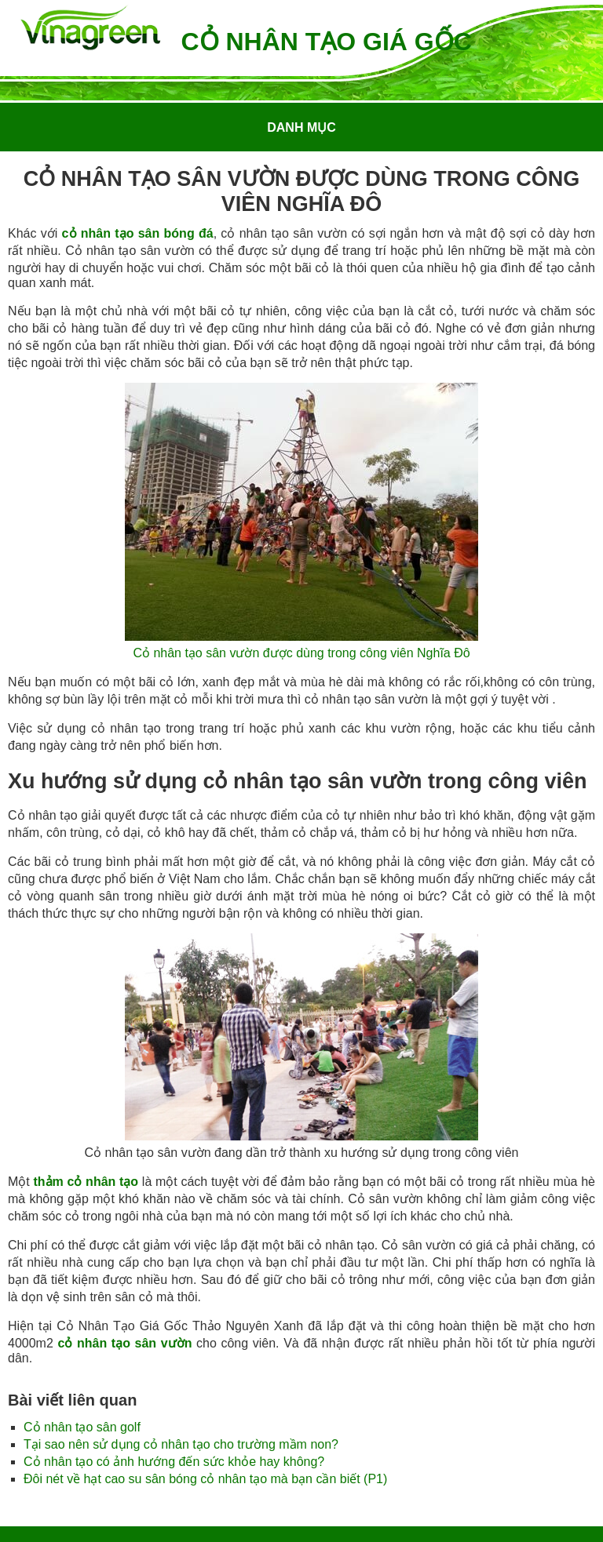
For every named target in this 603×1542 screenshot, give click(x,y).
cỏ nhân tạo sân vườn (124, 1343)
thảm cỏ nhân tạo (85, 1181)
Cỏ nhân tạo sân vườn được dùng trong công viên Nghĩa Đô (301, 653)
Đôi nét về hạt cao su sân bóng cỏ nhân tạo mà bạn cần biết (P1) (205, 1479)
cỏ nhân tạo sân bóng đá (138, 233)
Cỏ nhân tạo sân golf (82, 1427)
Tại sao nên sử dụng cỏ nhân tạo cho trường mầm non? (181, 1444)
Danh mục (301, 127)
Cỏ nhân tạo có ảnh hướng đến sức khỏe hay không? (174, 1461)
